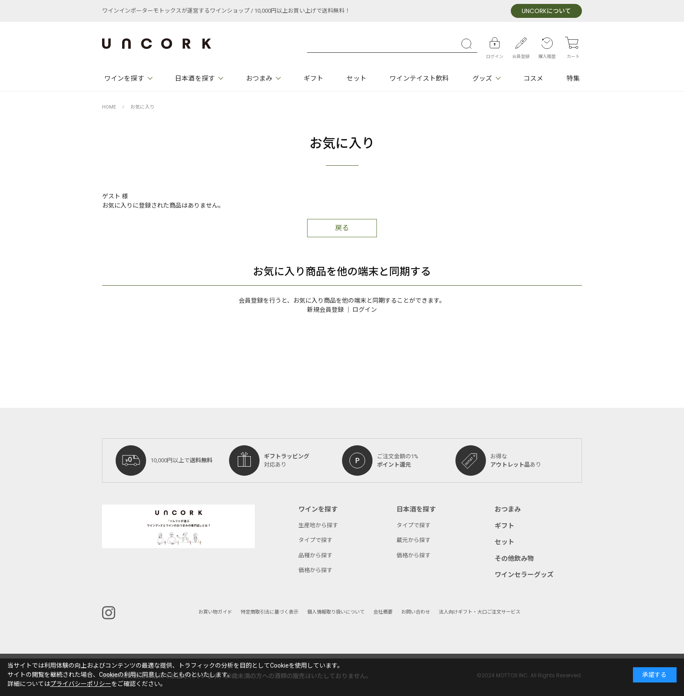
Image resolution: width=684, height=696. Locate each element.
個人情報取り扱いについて (336, 612)
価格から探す (315, 570)
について (546, 11)
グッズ (482, 78)
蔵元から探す (414, 540)
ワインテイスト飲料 (419, 78)
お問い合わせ (415, 612)
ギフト (313, 78)
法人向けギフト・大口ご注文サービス (479, 612)
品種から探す (315, 555)
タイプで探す (315, 540)
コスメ (533, 78)
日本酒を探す (195, 78)
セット (356, 78)
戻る (342, 228)
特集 (573, 78)
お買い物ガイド (215, 612)
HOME (109, 107)
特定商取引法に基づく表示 (269, 612)
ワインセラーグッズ (524, 575)
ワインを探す (124, 78)
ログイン (364, 309)
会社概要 (383, 612)
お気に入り (142, 107)
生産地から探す (318, 525)
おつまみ (259, 78)
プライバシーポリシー (80, 684)
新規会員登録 (325, 309)
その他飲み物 (514, 558)
